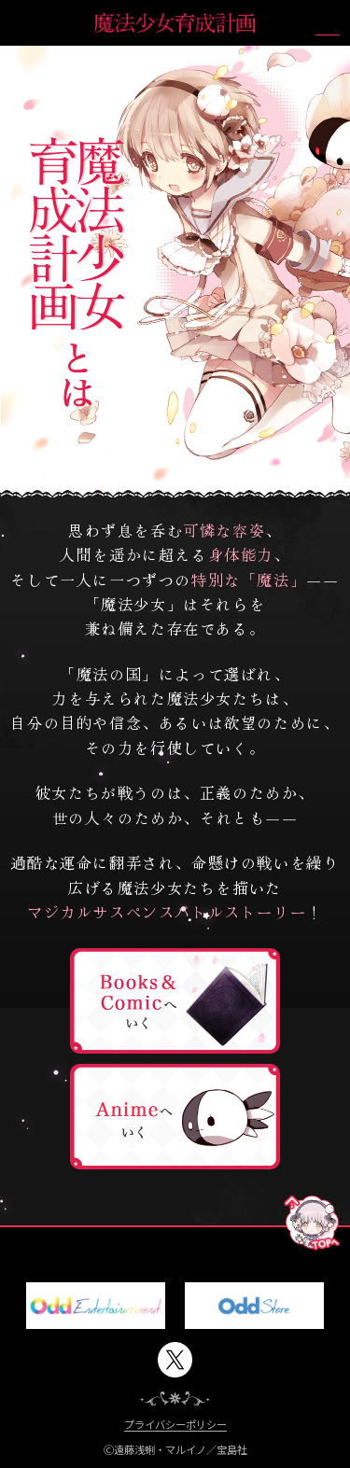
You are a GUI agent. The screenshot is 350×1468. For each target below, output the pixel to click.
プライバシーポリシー (175, 1425)
